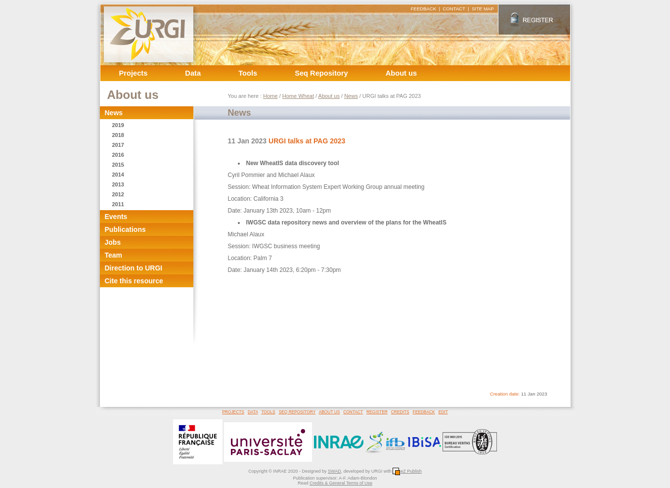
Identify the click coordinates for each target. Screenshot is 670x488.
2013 (118, 184)
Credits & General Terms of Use (341, 483)
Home (270, 96)
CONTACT (454, 8)
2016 (118, 155)
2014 (118, 174)
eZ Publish (407, 471)
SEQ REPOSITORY (297, 411)
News (114, 113)
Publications (125, 229)
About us (401, 73)
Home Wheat (298, 96)
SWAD (334, 471)
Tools (247, 73)
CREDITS (400, 411)
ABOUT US (329, 411)
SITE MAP (483, 8)
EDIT (443, 411)
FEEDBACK (423, 8)
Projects (133, 73)
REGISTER (377, 411)
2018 (118, 135)
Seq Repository (321, 73)
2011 (118, 204)
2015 (118, 165)
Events (116, 217)
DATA (253, 411)
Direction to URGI (134, 268)
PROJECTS (233, 411)
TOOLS (268, 411)
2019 (118, 125)
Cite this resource (134, 281)
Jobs (113, 242)
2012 (118, 194)
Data (193, 73)
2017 (118, 145)
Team (114, 255)
